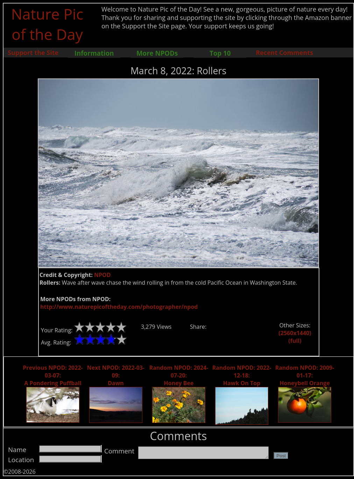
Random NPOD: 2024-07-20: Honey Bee (178, 375)
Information (94, 53)
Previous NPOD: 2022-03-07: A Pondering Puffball (53, 375)
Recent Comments (284, 52)
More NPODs (157, 53)
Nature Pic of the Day (47, 24)
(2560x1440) (294, 333)
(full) (294, 341)
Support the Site (33, 52)
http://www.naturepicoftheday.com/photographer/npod (119, 307)
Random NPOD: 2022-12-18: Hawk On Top (241, 375)
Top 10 (220, 53)
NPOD (102, 275)
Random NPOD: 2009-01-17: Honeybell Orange (304, 375)
